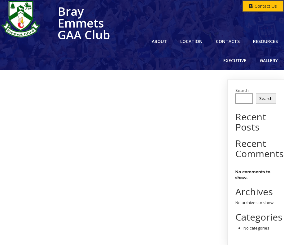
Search (242, 90)
